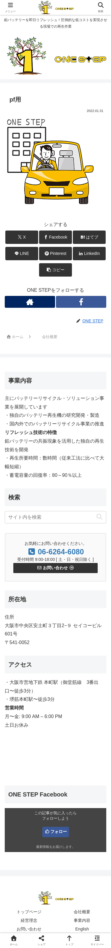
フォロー (58, 831)
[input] (55, 517)
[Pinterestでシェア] (55, 253)
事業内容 (82, 920)
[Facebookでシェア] (55, 237)
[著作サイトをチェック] (30, 302)
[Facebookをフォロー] (81, 302)
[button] (55, 270)
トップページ (29, 911)
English (82, 929)
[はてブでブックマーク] (89, 237)
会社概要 (82, 911)
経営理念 (29, 920)
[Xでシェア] (21, 237)
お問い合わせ (29, 929)
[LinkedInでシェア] (89, 253)
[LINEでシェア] (21, 253)
